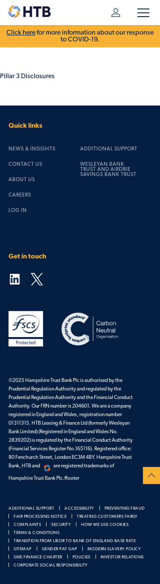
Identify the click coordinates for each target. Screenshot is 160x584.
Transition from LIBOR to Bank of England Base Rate (75, 541)
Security (61, 524)
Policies (81, 557)
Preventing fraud (125, 508)
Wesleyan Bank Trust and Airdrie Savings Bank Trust (108, 169)
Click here (20, 32)
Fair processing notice (40, 516)
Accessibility (79, 508)
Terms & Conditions (36, 533)
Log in (115, 12)
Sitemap (23, 549)
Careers (20, 195)
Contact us (25, 164)
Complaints (27, 524)
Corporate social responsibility (51, 565)
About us (22, 179)
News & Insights (32, 149)
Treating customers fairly (107, 516)
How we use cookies (104, 524)
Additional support (108, 149)
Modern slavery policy (114, 549)
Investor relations (122, 557)
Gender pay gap (59, 549)
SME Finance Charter (38, 557)
